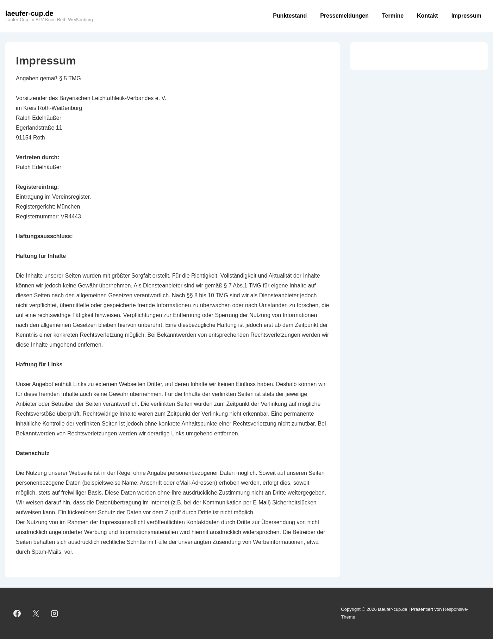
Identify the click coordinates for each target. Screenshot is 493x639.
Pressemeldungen (344, 16)
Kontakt (427, 16)
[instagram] (54, 613)
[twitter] (36, 613)
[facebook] (17, 613)
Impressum (466, 16)
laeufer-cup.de (29, 13)
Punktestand (290, 16)
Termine (393, 16)
